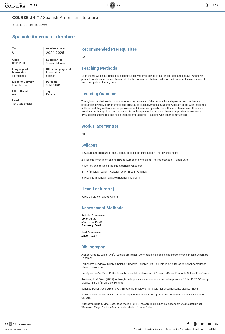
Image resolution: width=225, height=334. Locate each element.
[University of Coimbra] (15, 5)
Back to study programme (30, 24)
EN (35, 5)
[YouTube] (209, 324)
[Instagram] (195, 324)
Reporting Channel (153, 329)
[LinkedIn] (216, 324)
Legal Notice (212, 329)
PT (31, 5)
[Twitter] (202, 324)
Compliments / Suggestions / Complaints (184, 329)
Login (215, 5)
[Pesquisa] (206, 5)
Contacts (138, 329)
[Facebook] (188, 324)
